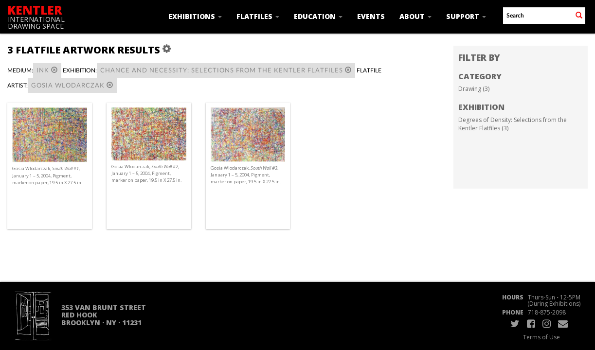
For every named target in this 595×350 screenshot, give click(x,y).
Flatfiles (257, 16)
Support (466, 16)
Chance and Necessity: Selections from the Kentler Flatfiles (226, 70)
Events (371, 16)
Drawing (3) (473, 89)
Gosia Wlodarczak (72, 85)
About (415, 16)
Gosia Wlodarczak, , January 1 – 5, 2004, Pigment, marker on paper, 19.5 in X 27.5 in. (47, 175)
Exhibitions (195, 16)
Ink (47, 70)
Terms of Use (541, 337)
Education (318, 16)
